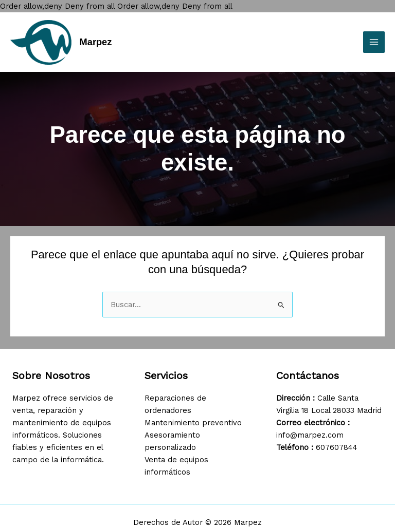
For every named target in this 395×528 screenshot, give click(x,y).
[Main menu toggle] (374, 42)
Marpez (96, 41)
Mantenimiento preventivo (193, 422)
